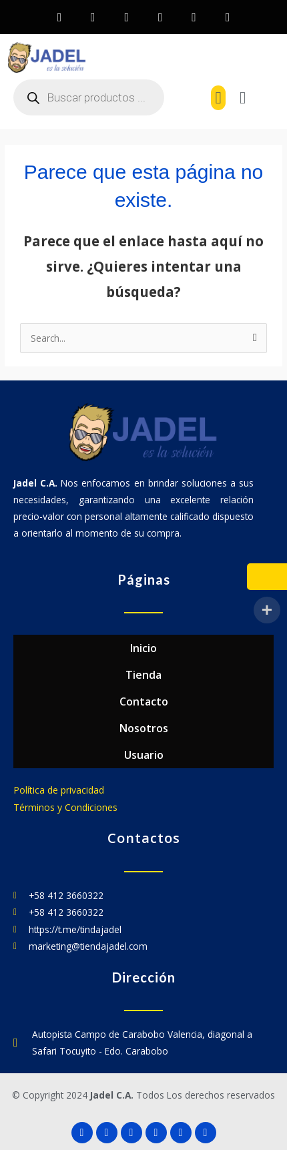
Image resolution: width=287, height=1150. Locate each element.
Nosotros (143, 728)
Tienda (143, 674)
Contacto (143, 701)
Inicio (143, 648)
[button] (218, 98)
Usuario (144, 755)
